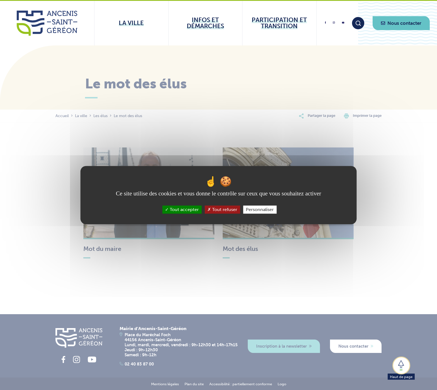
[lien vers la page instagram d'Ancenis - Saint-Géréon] (334, 24)
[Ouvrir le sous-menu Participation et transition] (279, 23)
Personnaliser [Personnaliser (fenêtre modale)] (260, 209)
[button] (401, 368)
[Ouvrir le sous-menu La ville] (131, 23)
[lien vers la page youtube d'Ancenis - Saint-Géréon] (343, 23)
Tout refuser (222, 209)
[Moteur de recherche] (358, 23)
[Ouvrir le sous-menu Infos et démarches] (205, 23)
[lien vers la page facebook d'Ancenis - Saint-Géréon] (325, 24)
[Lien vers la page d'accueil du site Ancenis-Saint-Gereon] (47, 23)
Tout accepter (182, 209)
